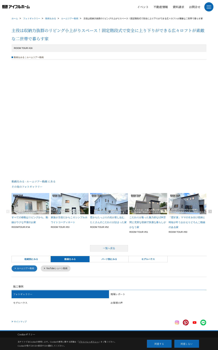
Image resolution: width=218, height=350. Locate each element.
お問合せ (194, 7)
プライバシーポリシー (88, 341)
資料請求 (178, 7)
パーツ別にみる (109, 259)
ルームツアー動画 (26, 268)
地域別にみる (31, 259)
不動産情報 (160, 7)
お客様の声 (117, 303)
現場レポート (118, 294)
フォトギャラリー (22, 294)
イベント (143, 7)
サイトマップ (20, 322)
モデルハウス (148, 259)
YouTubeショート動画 (59, 268)
